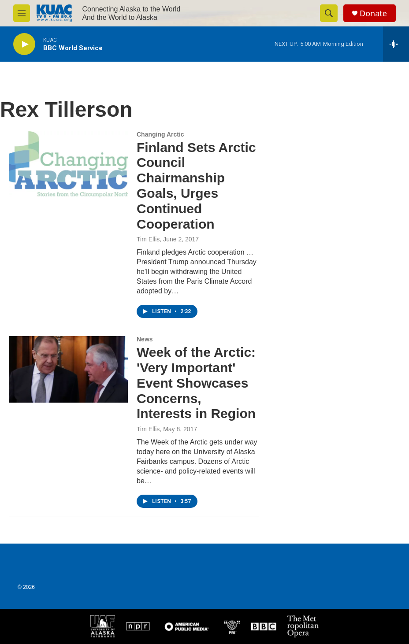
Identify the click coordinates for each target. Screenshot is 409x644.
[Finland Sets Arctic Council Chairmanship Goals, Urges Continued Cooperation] (68, 164)
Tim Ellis (148, 239)
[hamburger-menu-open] (21, 13)
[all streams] (396, 44)
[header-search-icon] (329, 13)
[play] (24, 44)
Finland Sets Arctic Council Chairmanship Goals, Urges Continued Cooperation (196, 185)
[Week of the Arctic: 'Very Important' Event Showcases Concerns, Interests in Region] (68, 369)
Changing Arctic (160, 134)
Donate (373, 13)
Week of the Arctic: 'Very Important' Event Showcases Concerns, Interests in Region (196, 383)
